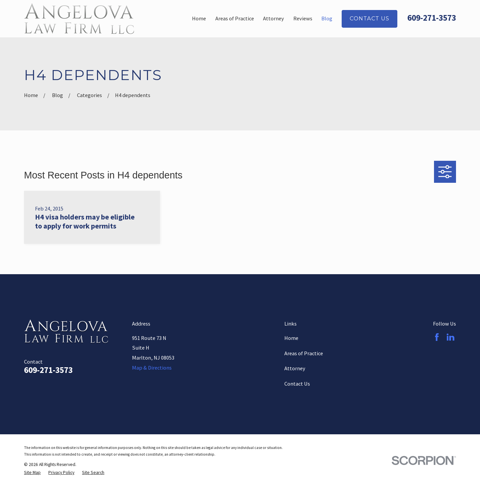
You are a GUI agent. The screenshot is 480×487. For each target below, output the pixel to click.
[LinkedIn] (450, 337)
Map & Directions (152, 367)
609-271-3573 (431, 17)
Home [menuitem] (199, 18)
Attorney (294, 368)
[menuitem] (32, 473)
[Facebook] (437, 337)
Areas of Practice (303, 353)
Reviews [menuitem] (302, 18)
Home (291, 338)
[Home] (79, 18)
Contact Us (369, 18)
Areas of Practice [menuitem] (234, 18)
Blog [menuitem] (326, 18)
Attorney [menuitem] (273, 18)
